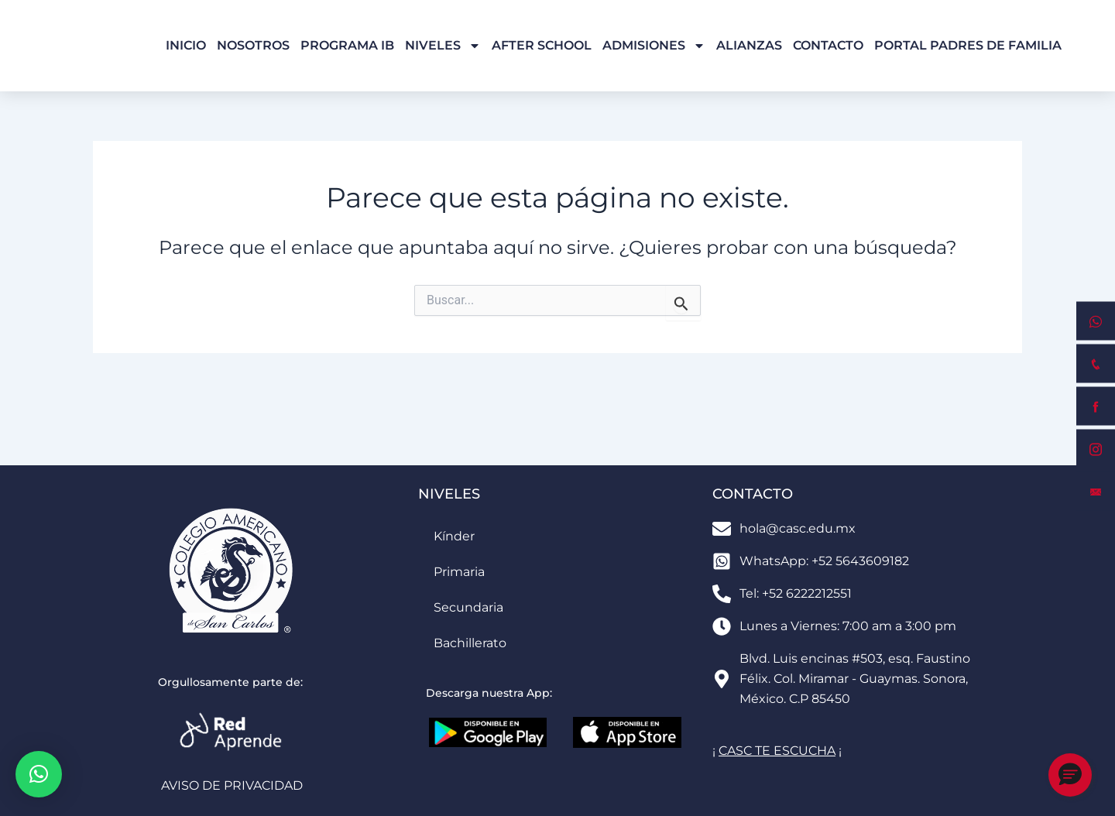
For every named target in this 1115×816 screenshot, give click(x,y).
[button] (38, 774)
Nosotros (253, 45)
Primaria (459, 571)
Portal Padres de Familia (968, 45)
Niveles (443, 46)
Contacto (828, 45)
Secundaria (468, 607)
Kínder (454, 536)
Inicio (186, 45)
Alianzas (749, 45)
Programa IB (347, 45)
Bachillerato (470, 643)
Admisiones (653, 46)
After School (542, 45)
